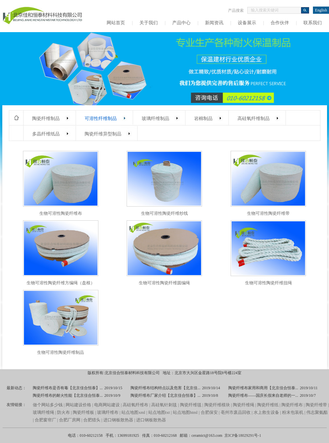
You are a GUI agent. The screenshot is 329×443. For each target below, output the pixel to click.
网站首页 (116, 22)
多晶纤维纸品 (46, 133)
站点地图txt (159, 412)
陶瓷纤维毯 (190, 404)
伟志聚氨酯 (317, 412)
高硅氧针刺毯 (164, 404)
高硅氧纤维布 (135, 404)
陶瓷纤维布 (292, 404)
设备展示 (247, 22)
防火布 (63, 412)
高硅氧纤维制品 (253, 118)
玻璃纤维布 (107, 412)
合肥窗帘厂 (45, 419)
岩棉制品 (203, 118)
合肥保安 (209, 412)
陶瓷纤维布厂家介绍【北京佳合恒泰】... (165, 395)
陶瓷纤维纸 (267, 404)
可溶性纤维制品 (101, 118)
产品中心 (181, 22)
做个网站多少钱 (48, 404)
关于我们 (148, 22)
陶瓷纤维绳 (243, 404)
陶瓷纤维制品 (46, 118)
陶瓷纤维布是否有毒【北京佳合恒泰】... (68, 388)
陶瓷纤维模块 (217, 404)
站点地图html (185, 412)
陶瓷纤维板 (83, 412)
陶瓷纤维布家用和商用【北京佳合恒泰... (263, 388)
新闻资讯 (214, 22)
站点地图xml (133, 412)
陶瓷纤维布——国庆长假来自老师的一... (263, 395)
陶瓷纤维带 (316, 404)
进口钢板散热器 (118, 419)
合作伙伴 (280, 22)
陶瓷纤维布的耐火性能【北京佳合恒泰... (68, 395)
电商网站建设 (107, 404)
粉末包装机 (292, 412)
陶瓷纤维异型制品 (103, 133)
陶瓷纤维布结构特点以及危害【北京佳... (165, 388)
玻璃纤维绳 (43, 412)
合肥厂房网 (69, 419)
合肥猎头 (91, 419)
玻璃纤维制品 (155, 118)
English (321, 10)
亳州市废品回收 (236, 412)
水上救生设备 (266, 412)
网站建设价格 (78, 404)
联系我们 (312, 22)
